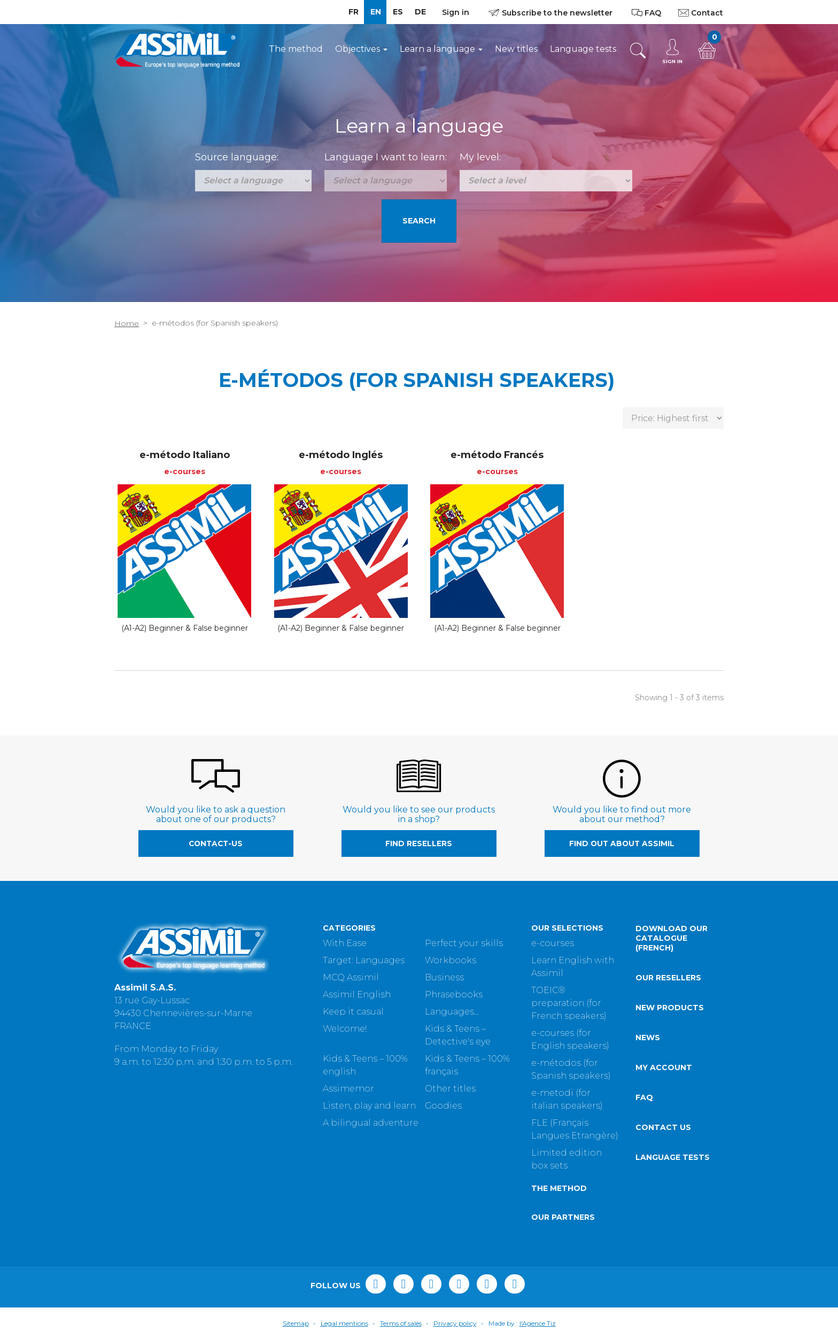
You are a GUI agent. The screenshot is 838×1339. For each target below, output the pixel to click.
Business (444, 977)
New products (669, 1007)
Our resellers (668, 977)
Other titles (450, 1088)
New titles (516, 49)
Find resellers (418, 843)
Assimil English (357, 994)
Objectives (361, 49)
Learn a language (441, 49)
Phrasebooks (454, 994)
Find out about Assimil (621, 843)
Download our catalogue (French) (671, 938)
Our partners (563, 1217)
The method (296, 49)
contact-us (216, 843)
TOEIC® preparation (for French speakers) (569, 1003)
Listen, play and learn (369, 1106)
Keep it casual (353, 1012)
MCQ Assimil (351, 977)
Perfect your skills (464, 943)
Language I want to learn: (385, 157)
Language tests (583, 49)
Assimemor (348, 1088)
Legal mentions (344, 1323)
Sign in (455, 12)
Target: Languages (364, 960)
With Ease (345, 943)
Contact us (663, 1127)
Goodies (443, 1106)
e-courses (552, 943)
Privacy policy (455, 1323)
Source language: (236, 157)
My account (663, 1067)
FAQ (644, 1097)
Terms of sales (401, 1323)
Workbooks (450, 960)
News (647, 1037)
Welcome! (345, 1029)
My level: (480, 157)
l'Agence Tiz (537, 1323)
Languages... (452, 1012)
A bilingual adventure (370, 1123)
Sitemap (296, 1323)
